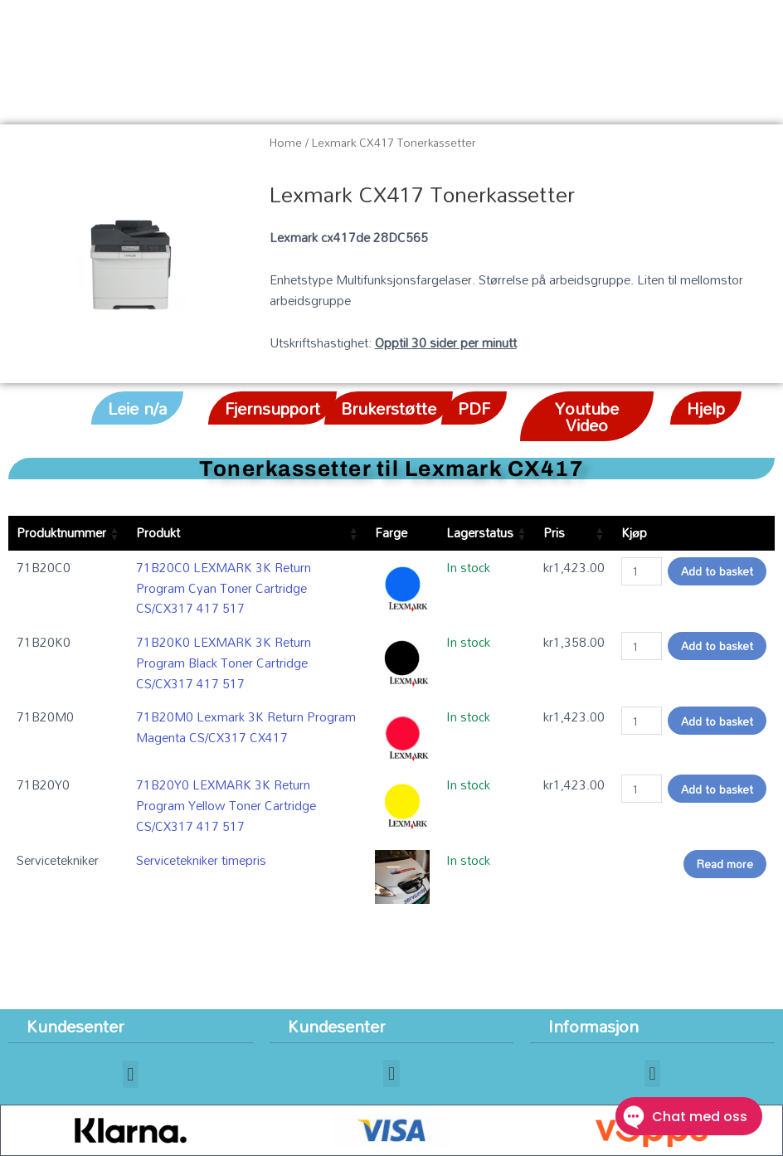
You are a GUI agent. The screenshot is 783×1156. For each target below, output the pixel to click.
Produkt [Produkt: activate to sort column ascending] (158, 532)
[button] (137, 408)
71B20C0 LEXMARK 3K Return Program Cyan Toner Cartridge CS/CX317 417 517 (223, 588)
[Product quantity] (641, 571)
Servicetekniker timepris (201, 860)
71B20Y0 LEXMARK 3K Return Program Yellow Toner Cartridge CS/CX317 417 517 (226, 805)
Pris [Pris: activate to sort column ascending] (554, 532)
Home (286, 142)
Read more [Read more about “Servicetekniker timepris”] (725, 863)
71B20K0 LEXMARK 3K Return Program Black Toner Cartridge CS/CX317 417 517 (223, 662)
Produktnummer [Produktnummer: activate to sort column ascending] (61, 532)
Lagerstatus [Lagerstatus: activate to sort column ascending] (479, 532)
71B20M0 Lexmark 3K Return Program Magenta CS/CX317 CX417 (246, 727)
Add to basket (717, 571)
